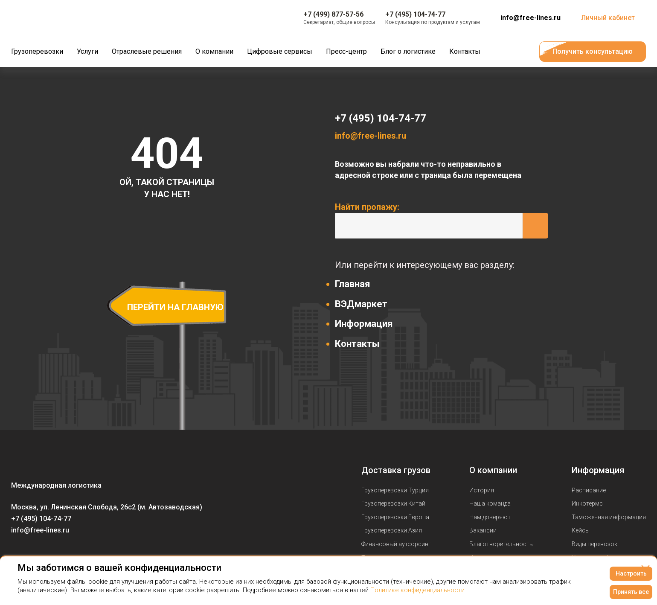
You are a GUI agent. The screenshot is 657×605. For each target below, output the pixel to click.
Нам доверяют (490, 517)
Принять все (631, 591)
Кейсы (581, 530)
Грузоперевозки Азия (391, 530)
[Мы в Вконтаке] (18, 554)
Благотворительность (501, 544)
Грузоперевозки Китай (393, 503)
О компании (493, 470)
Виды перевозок (594, 544)
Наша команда (490, 503)
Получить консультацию (592, 51)
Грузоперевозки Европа (395, 517)
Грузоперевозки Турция (395, 490)
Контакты (357, 343)
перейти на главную (175, 307)
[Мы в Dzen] (69, 554)
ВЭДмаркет (361, 304)
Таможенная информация (609, 517)
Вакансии (483, 530)
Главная (352, 284)
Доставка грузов (395, 470)
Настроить (631, 573)
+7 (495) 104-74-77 (380, 118)
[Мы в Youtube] (35, 554)
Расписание (589, 490)
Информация (364, 323)
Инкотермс (587, 503)
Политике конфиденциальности (417, 590)
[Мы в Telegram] (52, 554)
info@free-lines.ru (530, 18)
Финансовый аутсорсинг (396, 544)
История (481, 490)
